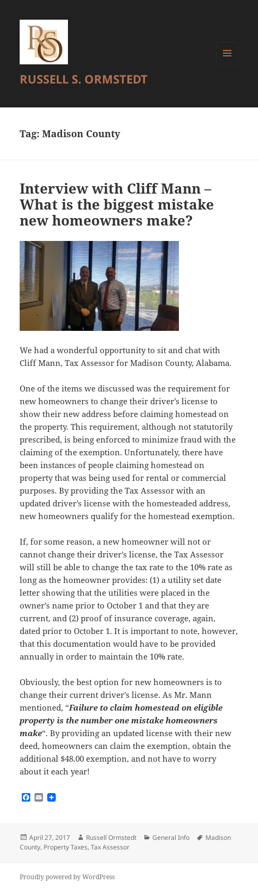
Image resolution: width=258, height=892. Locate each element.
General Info (171, 837)
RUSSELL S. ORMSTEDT (84, 79)
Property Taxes (66, 847)
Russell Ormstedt (111, 837)
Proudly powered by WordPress (67, 876)
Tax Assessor (110, 847)
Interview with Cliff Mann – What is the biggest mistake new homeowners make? (117, 204)
